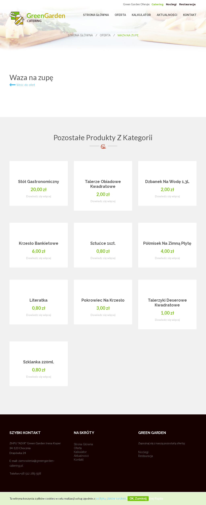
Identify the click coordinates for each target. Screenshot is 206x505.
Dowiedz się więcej (38, 196)
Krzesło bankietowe (38, 243)
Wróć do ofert (22, 85)
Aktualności (167, 15)
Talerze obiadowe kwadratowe (103, 184)
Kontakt (190, 15)
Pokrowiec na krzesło (103, 300)
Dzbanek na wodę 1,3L (167, 181)
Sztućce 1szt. (103, 243)
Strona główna (96, 15)
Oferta (120, 15)
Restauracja (187, 4)
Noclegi (171, 4)
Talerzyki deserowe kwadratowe (167, 302)
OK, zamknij (138, 498)
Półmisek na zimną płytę (167, 243)
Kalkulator (141, 15)
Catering (157, 4)
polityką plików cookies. (111, 498)
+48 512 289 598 (30, 473)
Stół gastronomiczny (38, 181)
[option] (103, 279)
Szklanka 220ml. (38, 362)
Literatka (38, 300)
